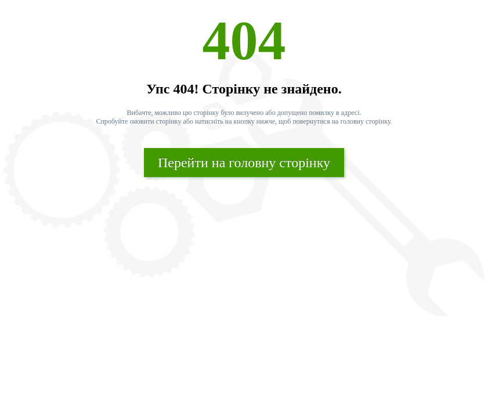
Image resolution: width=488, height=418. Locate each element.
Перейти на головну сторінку (244, 162)
